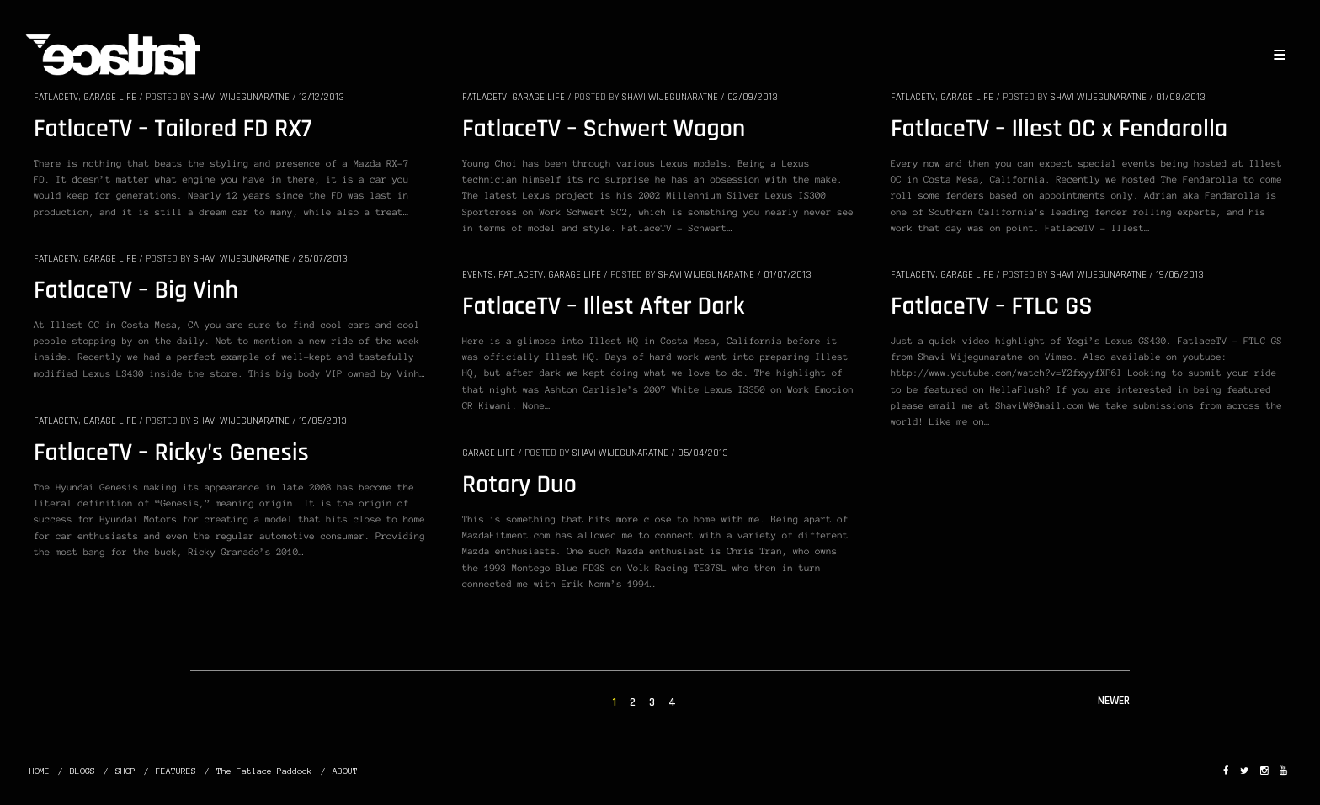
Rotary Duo (519, 485)
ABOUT (345, 771)
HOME (39, 771)
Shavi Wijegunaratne (241, 97)
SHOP (125, 771)
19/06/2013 (1180, 274)
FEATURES (176, 771)
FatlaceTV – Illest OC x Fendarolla (1059, 130)
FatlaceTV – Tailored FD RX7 (172, 130)
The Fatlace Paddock (264, 771)
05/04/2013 (703, 453)
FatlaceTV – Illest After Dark (603, 307)
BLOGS (82, 771)
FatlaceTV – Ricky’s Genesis (171, 453)
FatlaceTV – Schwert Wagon (603, 130)
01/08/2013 (1181, 97)
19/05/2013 (323, 421)
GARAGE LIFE (109, 97)
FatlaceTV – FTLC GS (992, 307)
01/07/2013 (788, 274)
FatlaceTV (56, 97)
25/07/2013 (323, 258)
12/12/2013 (321, 97)
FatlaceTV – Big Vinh (136, 291)
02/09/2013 (752, 97)
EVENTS (477, 274)
